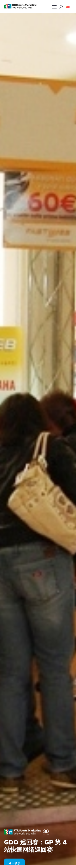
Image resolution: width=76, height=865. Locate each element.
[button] (68, 6)
